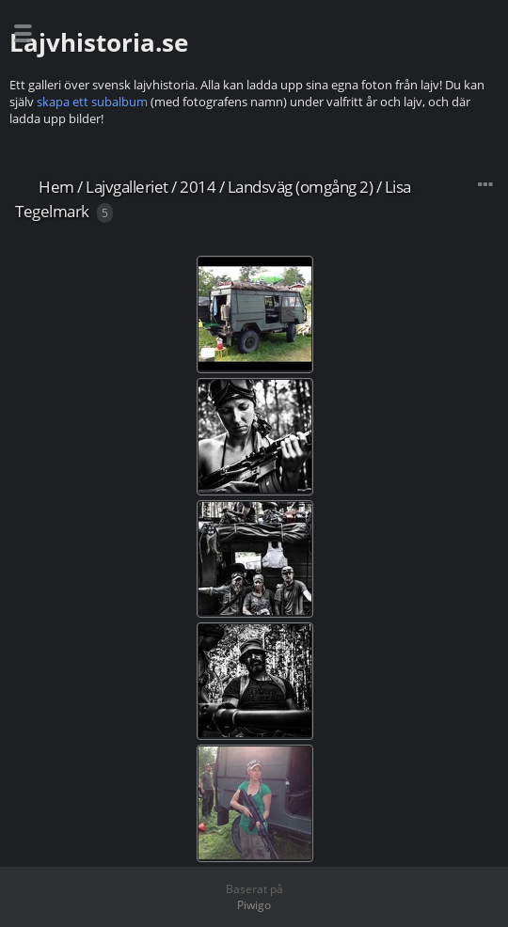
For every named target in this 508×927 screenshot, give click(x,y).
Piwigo (254, 905)
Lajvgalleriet (127, 186)
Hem (56, 186)
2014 (197, 186)
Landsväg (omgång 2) (300, 186)
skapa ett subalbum (92, 101)
